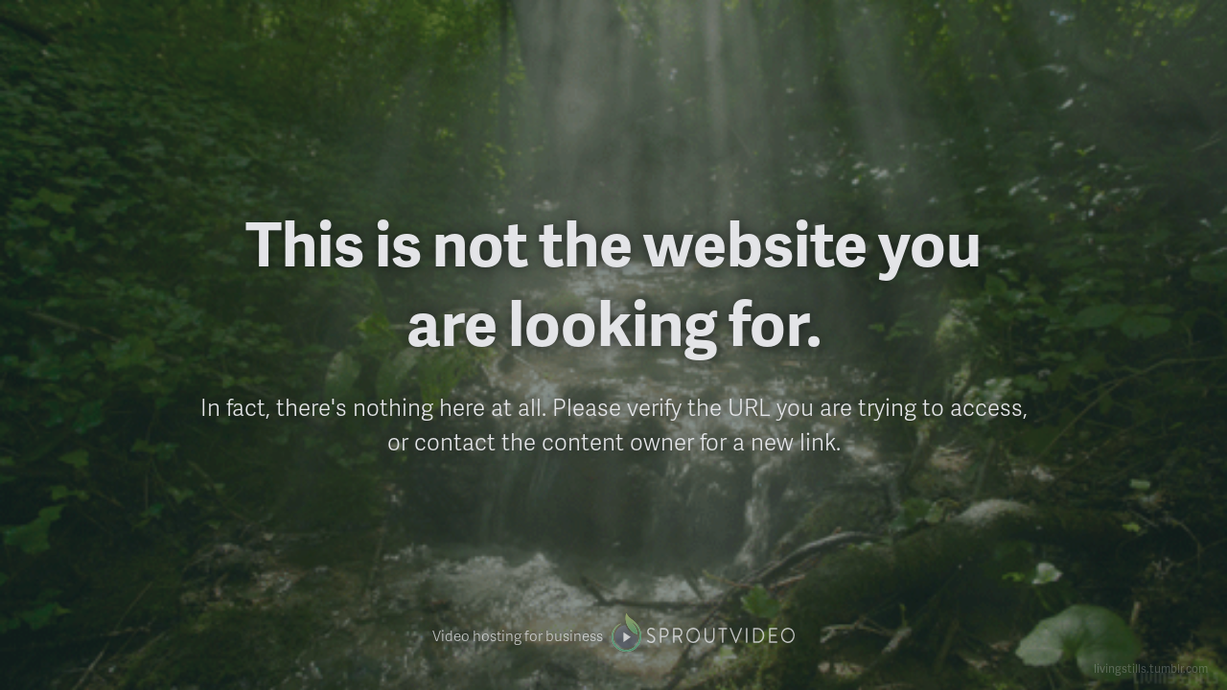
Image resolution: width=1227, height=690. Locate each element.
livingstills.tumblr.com (1151, 668)
